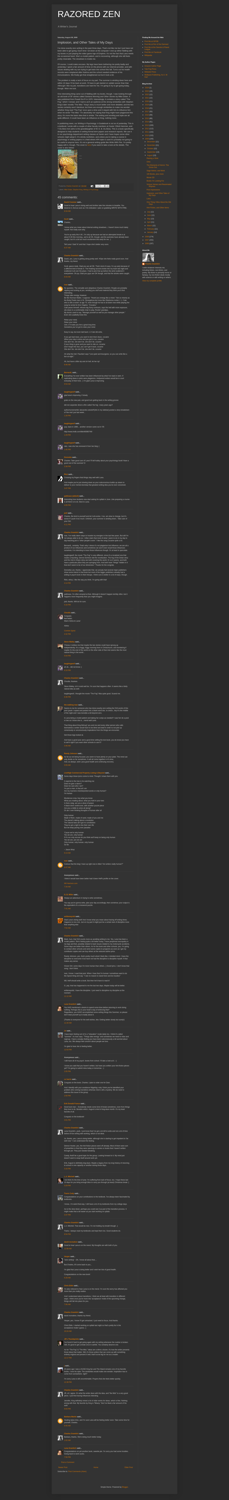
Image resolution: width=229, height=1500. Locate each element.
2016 (147, 115)
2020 (147, 101)
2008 (147, 237)
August (150, 155)
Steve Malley (69, 642)
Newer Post (62, 1467)
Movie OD (150, 178)
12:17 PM (68, 1358)
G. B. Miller (68, 895)
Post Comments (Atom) (77, 1471)
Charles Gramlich (71, 256)
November (151, 145)
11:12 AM (68, 996)
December (151, 142)
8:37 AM (67, 248)
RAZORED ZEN (89, 14)
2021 (147, 98)
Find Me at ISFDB (151, 41)
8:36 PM (67, 697)
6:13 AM (67, 853)
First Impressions (153, 190)
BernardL (68, 373)
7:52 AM (67, 928)
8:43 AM (67, 277)
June (149, 215)
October (150, 149)
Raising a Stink (152, 158)
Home (96, 1467)
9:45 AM (67, 1426)
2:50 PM (67, 1096)
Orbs (148, 162)
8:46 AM (67, 365)
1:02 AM (67, 1440)
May (149, 219)
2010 (147, 135)
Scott (66, 219)
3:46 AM (67, 746)
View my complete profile (152, 281)
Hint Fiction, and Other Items (158, 208)
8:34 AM (67, 211)
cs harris (67, 1079)
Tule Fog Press (150, 69)
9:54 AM (67, 384)
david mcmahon (70, 1242)
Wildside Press (150, 72)
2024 (147, 88)
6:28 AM (67, 1278)
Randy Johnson (70, 753)
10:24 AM (68, 1331)
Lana (149, 199)
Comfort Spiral (69, 631)
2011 (147, 132)
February (151, 229)
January (150, 232)
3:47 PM (67, 488)
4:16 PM (67, 605)
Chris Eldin (68, 1286)
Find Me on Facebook (152, 52)
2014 (147, 122)
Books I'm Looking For (155, 181)
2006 (147, 243)
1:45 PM (67, 450)
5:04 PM (67, 656)
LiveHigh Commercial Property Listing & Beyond (84, 773)
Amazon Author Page (152, 66)
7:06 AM (67, 1304)
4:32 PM (67, 634)
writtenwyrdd (69, 916)
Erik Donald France (72, 1104)
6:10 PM (67, 670)
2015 (147, 118)
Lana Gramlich (70, 1004)
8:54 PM (67, 1234)
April (149, 222)
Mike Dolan (68, 189)
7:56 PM (67, 1457)
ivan (66, 285)
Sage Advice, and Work (156, 171)
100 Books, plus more (155, 174)
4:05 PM (67, 505)
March (149, 226)
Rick (66, 474)
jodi (65, 513)
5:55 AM (67, 765)
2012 (147, 129)
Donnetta (68, 457)
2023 (147, 91)
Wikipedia (148, 55)
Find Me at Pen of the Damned (156, 44)
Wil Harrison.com (70, 883)
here (89, 145)
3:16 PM (67, 1169)
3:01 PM (67, 1120)
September (151, 152)
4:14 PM (67, 583)
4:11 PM (67, 525)
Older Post (128, 1467)
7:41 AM (67, 909)
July (149, 212)
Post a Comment (67, 1462)
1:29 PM (67, 435)
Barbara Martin (70, 1417)
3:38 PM (67, 466)
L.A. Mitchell (69, 1177)
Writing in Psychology (90, 189)
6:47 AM (67, 867)
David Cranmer (70, 202)
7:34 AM (67, 887)
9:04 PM (67, 1409)
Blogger (125, 1487)
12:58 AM (68, 1249)
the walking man (71, 705)
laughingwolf (69, 392)
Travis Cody (69, 1193)
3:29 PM (67, 1186)
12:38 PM (68, 1382)
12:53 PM (68, 1050)
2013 (147, 125)
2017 (147, 112)
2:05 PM (67, 1071)
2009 (147, 139)
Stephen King (78, 189)
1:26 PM (67, 416)
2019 (147, 105)
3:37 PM (67, 1215)
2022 (147, 94)
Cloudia (67, 613)
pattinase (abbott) (71, 496)
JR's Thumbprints (71, 1339)
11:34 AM (68, 1023)
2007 (147, 240)
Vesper (67, 1256)
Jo (65, 1031)
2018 (147, 108)
